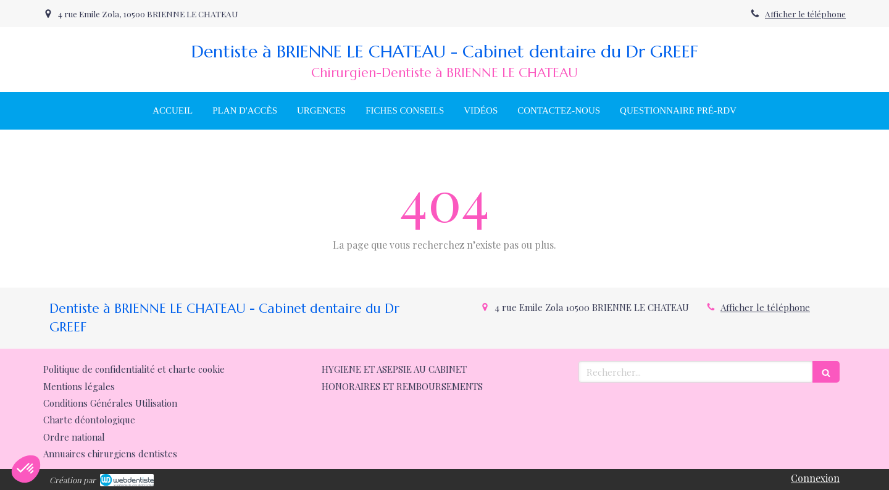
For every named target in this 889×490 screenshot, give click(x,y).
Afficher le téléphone (805, 13)
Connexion (815, 477)
